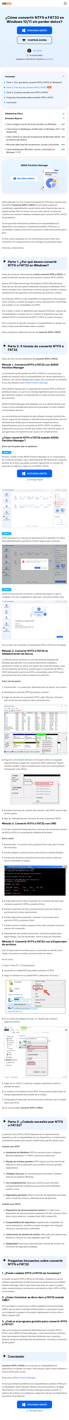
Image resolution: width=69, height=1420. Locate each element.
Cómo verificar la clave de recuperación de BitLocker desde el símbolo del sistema (35, 138)
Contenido (10, 76)
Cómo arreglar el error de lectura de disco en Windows (35, 124)
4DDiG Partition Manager (36, 382)
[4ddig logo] (7, 3)
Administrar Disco (14, 113)
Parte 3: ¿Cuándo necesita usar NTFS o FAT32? (27, 92)
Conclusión (11, 102)
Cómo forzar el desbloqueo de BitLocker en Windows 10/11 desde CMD (35, 130)
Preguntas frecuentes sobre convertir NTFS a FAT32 (29, 97)
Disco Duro (48, 59)
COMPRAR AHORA (34, 40)
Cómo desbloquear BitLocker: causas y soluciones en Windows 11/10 (35, 151)
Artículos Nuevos (13, 118)
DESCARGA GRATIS (34, 30)
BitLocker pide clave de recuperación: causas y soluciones (35, 144)
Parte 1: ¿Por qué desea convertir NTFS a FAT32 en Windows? (34, 82)
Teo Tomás (37, 50)
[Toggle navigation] (65, 3)
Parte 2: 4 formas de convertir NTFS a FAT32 (28, 87)
